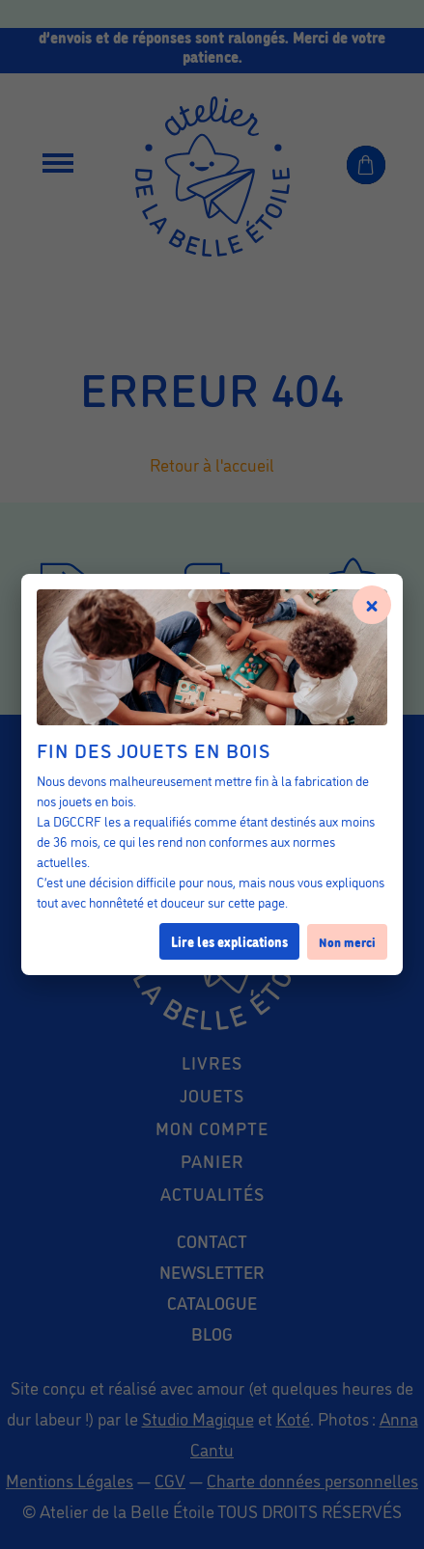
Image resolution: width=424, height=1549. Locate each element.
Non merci (347, 941)
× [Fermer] (372, 602)
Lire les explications (229, 941)
